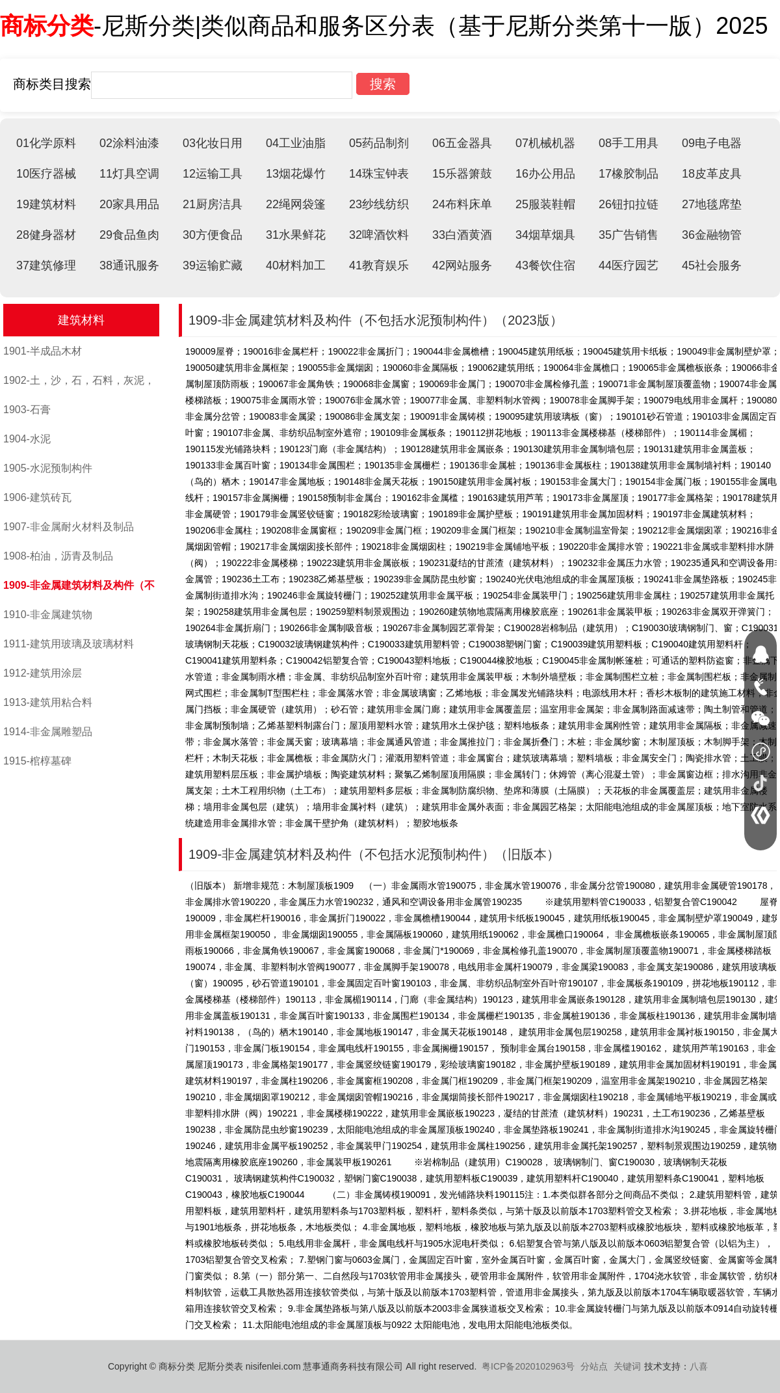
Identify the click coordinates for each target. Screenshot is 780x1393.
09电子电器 (712, 143)
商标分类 (47, 25)
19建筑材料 (46, 204)
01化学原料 (46, 143)
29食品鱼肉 (129, 234)
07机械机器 (545, 143)
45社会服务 (712, 265)
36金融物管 (712, 234)
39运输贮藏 (212, 265)
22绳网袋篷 (296, 204)
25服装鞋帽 (545, 204)
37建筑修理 (46, 265)
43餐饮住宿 (545, 265)
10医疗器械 (46, 173)
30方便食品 (212, 234)
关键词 (627, 1366)
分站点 (594, 1366)
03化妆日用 (212, 143)
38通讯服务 (129, 265)
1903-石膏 (27, 409)
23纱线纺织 (379, 204)
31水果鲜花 (296, 234)
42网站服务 (462, 265)
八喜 (699, 1366)
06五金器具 (462, 143)
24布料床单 (462, 204)
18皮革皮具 (712, 173)
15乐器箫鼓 (462, 173)
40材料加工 (296, 265)
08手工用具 (628, 143)
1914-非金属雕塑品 (47, 731)
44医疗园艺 (628, 265)
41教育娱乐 (379, 265)
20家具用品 (129, 204)
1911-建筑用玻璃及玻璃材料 (68, 643)
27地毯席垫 (712, 204)
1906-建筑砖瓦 (37, 497)
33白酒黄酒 (462, 234)
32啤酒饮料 (379, 234)
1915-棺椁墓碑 (37, 760)
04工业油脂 (296, 143)
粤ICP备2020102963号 (528, 1366)
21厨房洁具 (212, 204)
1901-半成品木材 (42, 351)
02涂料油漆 (129, 143)
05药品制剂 (379, 143)
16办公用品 (545, 173)
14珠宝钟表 (379, 173)
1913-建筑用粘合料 (47, 702)
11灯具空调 (129, 173)
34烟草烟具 (545, 234)
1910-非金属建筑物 (47, 614)
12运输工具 (212, 173)
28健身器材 (46, 234)
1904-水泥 (27, 438)
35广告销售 (628, 234)
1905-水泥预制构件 (47, 468)
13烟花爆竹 (296, 173)
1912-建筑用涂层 (42, 673)
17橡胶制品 (628, 173)
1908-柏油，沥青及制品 (58, 555)
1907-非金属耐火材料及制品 (68, 526)
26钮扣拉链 (628, 204)
